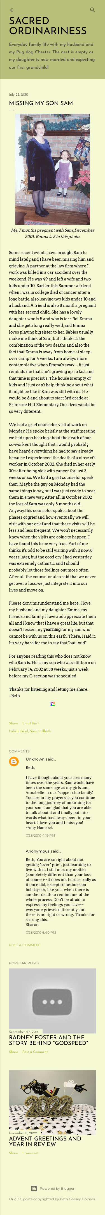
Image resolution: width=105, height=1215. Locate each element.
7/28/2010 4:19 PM (40, 835)
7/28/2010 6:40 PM (41, 932)
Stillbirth (44, 731)
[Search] (92, 8)
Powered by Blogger (52, 1188)
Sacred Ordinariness (48, 27)
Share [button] (13, 723)
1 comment (30, 1153)
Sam (33, 731)
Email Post (30, 723)
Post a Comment (25, 945)
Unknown (35, 759)
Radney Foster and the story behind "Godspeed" (48, 1040)
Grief (24, 731)
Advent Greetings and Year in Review (45, 1141)
